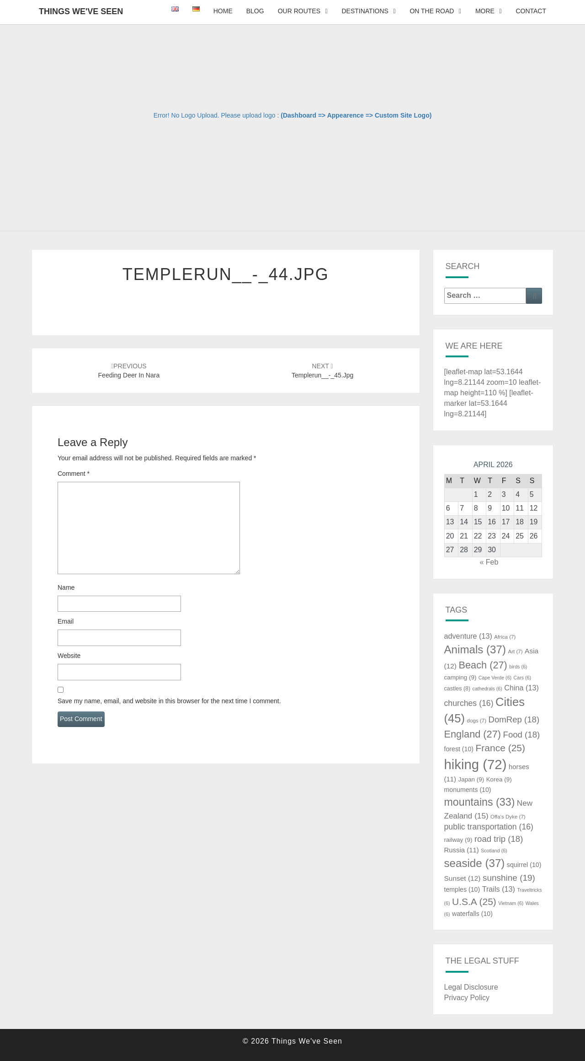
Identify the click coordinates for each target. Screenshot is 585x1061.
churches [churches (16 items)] (469, 703)
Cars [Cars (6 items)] (522, 677)
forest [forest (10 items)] (459, 749)
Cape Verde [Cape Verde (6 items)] (495, 677)
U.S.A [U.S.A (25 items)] (474, 901)
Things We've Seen (81, 11)
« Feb (488, 562)
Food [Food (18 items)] (521, 734)
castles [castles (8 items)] (457, 688)
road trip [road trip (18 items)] (498, 839)
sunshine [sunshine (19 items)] (509, 878)
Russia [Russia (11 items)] (461, 850)
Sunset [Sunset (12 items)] (462, 878)
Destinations (364, 11)
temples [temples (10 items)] (462, 889)
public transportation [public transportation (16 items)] (489, 826)
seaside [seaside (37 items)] (474, 863)
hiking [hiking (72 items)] (475, 764)
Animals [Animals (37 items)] (475, 649)
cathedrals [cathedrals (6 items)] (487, 688)
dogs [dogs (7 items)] (476, 720)
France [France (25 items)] (500, 748)
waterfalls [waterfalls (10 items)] (472, 913)
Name (66, 587)
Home (223, 11)
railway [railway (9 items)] (458, 839)
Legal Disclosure (471, 987)
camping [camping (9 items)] (460, 677)
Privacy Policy (467, 998)
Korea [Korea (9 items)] (499, 779)
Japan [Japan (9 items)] (471, 779)
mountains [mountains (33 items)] (479, 802)
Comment (74, 473)
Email (66, 621)
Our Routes (299, 11)
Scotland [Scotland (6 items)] (494, 850)
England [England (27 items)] (472, 734)
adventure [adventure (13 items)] (468, 636)
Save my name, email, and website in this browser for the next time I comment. (169, 701)
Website (69, 655)
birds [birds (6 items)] (518, 666)
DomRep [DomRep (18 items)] (513, 719)
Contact (531, 11)
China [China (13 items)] (521, 688)
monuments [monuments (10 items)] (467, 789)
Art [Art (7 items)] (515, 651)
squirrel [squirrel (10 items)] (524, 864)
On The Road (432, 11)
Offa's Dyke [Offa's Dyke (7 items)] (508, 816)
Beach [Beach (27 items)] (482, 665)
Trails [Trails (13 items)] (498, 889)
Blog (255, 11)
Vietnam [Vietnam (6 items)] (510, 903)
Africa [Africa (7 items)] (505, 637)
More (485, 11)
